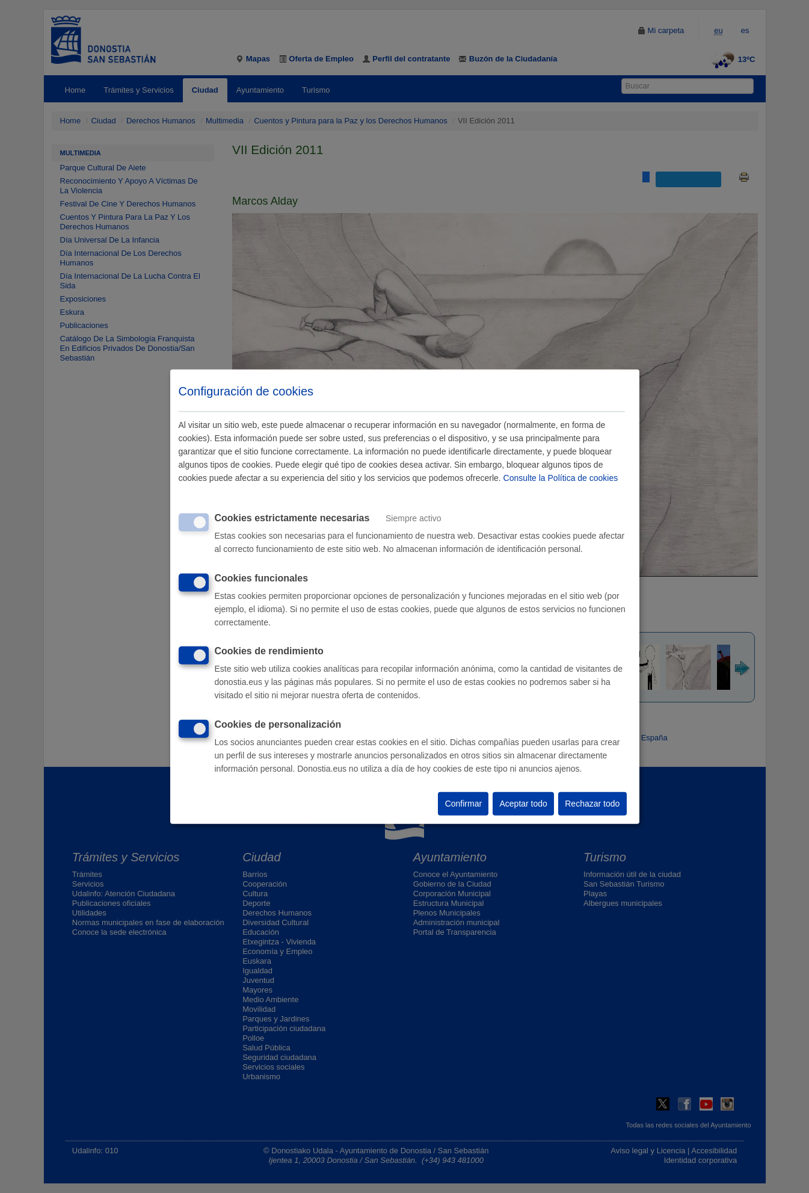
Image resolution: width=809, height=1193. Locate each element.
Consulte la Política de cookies (560, 478)
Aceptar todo (523, 803)
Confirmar (463, 803)
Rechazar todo (592, 803)
